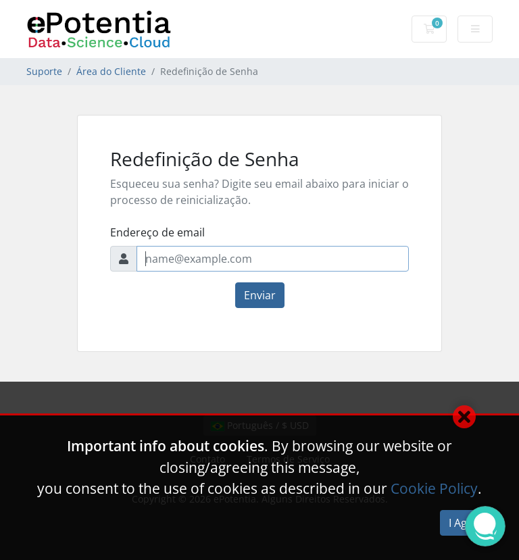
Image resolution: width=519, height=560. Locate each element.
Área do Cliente (111, 71)
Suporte (44, 71)
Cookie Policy (434, 488)
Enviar (260, 295)
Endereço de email (157, 232)
